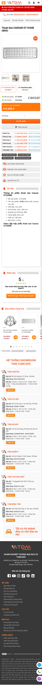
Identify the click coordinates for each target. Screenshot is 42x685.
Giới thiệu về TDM (9, 586)
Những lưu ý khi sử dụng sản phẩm (15, 631)
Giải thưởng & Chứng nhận (12, 600)
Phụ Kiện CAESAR (17, 20)
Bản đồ (10, 390)
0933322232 (19, 14)
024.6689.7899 (21, 143)
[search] (29, 3)
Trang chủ (6, 20)
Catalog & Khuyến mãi (11, 615)
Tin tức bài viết (8, 612)
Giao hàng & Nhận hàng (11, 646)
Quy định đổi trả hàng (10, 644)
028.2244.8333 (21, 133)
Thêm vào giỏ (21, 127)
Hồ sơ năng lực (8, 597)
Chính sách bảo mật (10, 638)
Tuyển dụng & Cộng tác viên (13, 602)
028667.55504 (21, 137)
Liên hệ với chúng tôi (10, 605)
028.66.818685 (21, 140)
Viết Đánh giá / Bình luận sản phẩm (21, 296)
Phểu (22, 201)
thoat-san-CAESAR (17, 351)
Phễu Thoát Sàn (8, 158)
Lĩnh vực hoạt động (10, 591)
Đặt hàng (21, 121)
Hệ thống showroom (10, 594)
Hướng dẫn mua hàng (11, 623)
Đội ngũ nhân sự (9, 589)
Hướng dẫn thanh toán (11, 625)
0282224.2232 (21, 150)
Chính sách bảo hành (10, 641)
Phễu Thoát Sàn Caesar (33, 20)
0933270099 (29, 434)
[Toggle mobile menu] (3, 2)
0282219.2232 (21, 147)
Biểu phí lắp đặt (8, 628)
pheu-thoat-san (31, 351)
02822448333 (32, 14)
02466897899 (19, 434)
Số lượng (5, 116)
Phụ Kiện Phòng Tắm (9, 155)
